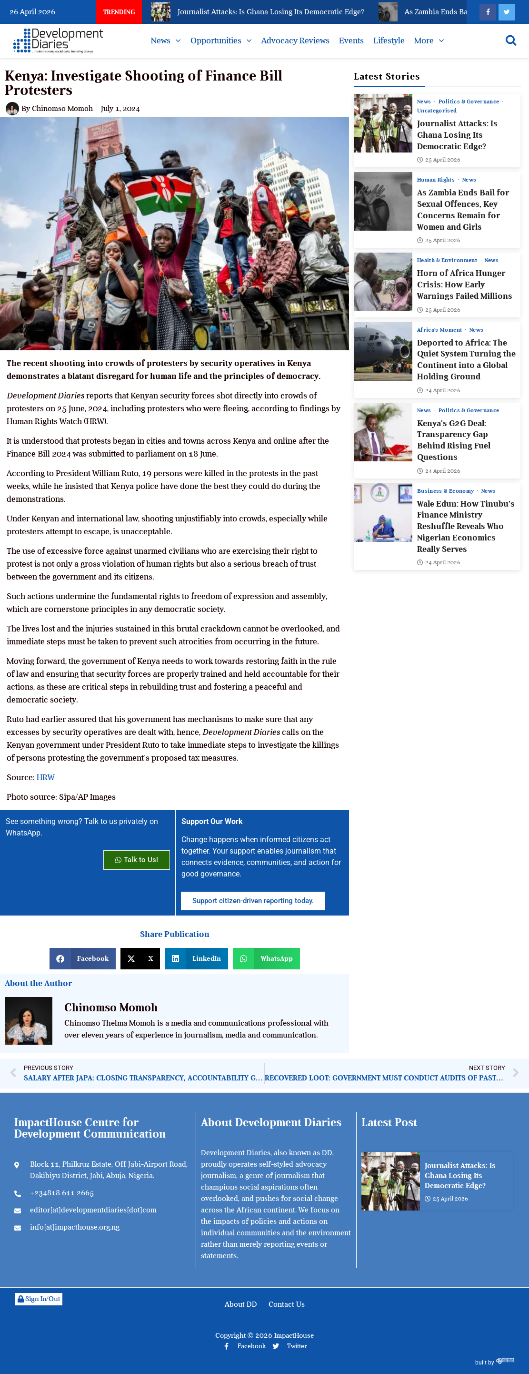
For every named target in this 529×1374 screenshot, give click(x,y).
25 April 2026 (438, 160)
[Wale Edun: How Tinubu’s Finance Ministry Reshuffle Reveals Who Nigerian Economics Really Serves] (383, 512)
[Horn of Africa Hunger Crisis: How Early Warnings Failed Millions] (383, 282)
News (160, 40)
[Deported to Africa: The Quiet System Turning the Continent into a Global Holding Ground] (383, 351)
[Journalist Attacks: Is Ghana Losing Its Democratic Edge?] (383, 123)
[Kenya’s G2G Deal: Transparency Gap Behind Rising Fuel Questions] (383, 431)
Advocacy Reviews (295, 40)
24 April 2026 (438, 390)
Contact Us (287, 1304)
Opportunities (215, 40)
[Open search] (511, 40)
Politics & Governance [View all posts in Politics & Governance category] (470, 101)
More (424, 40)
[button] (83, 958)
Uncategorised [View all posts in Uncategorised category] (437, 110)
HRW (45, 777)
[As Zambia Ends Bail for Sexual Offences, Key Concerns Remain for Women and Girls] (383, 201)
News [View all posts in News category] (425, 101)
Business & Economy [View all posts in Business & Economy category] (446, 490)
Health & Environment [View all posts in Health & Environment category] (448, 260)
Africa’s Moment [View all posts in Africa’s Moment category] (440, 329)
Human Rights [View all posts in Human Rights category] (437, 180)
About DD (241, 1304)
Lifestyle (389, 40)
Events (351, 40)
